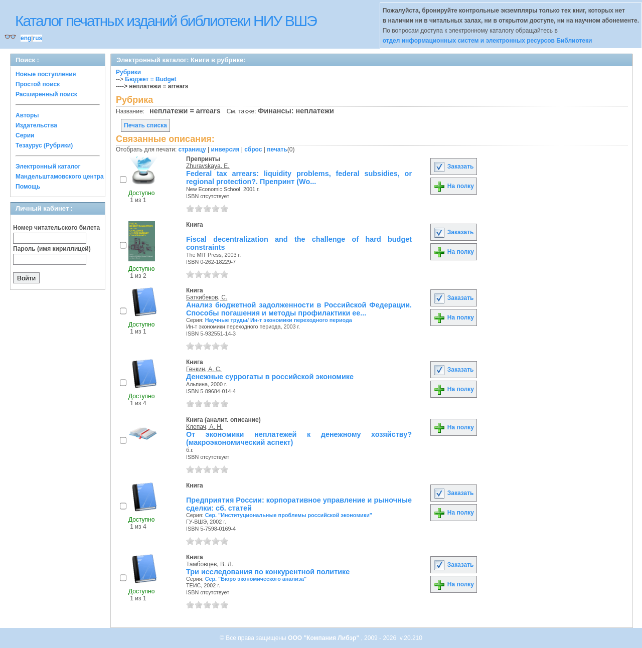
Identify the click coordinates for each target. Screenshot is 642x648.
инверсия (225, 149)
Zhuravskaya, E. (208, 166)
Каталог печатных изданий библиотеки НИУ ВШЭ (165, 21)
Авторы (27, 115)
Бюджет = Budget (150, 79)
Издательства (36, 125)
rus (37, 38)
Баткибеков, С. (206, 297)
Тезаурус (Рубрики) (44, 145)
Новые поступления (46, 74)
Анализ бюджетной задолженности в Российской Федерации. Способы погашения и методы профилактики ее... (299, 309)
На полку (453, 186)
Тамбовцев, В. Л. (209, 564)
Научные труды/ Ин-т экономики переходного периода (278, 320)
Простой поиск (38, 84)
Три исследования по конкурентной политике (268, 572)
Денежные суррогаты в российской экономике (270, 377)
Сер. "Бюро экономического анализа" (255, 579)
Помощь (28, 186)
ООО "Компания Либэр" (324, 637)
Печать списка (145, 125)
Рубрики (128, 72)
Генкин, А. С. (204, 369)
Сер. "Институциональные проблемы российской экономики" (288, 515)
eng (26, 38)
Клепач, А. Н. (204, 426)
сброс (253, 149)
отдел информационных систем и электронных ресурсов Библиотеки (487, 40)
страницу (192, 149)
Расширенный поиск (46, 94)
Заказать (453, 166)
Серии (25, 135)
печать (277, 149)
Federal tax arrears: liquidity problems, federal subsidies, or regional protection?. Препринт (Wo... (299, 178)
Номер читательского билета (56, 227)
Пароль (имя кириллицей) (52, 248)
